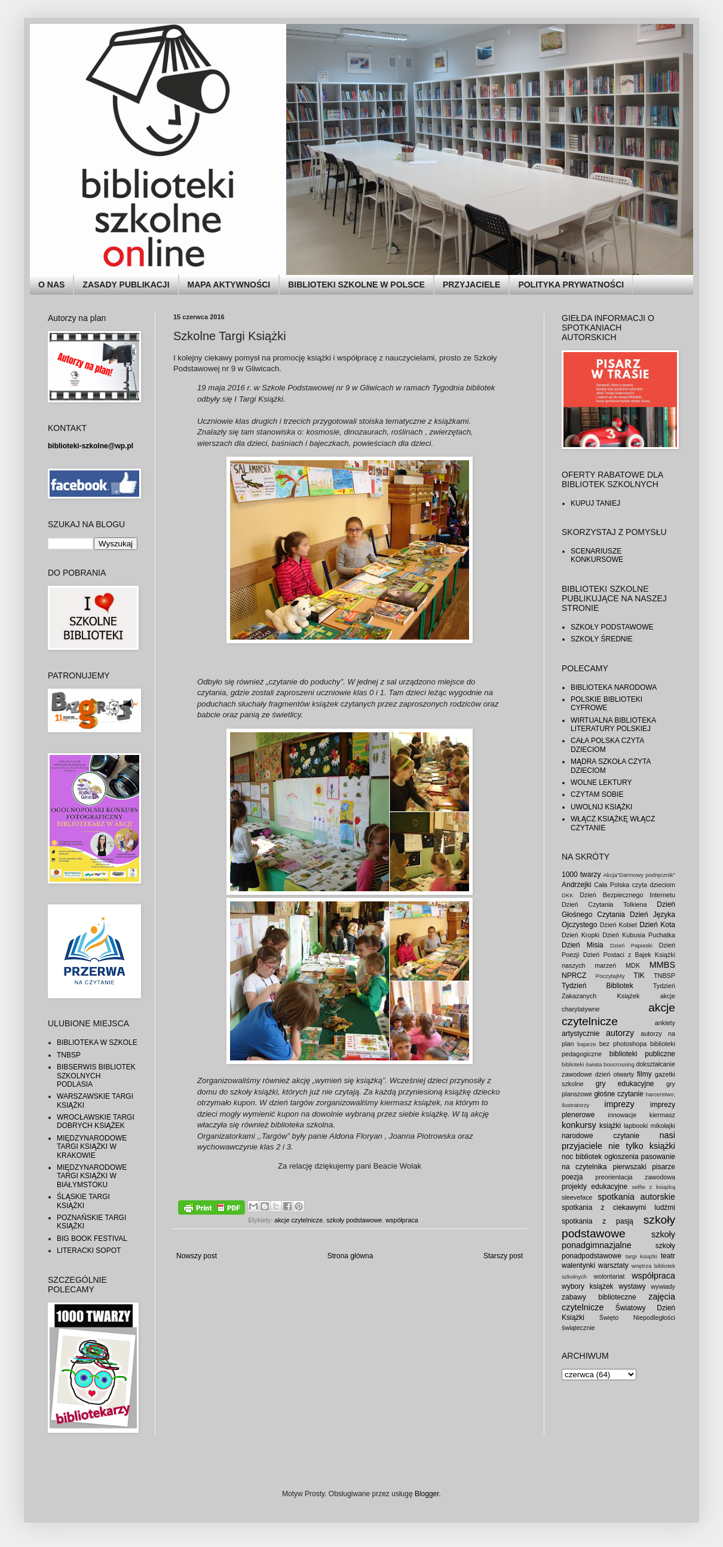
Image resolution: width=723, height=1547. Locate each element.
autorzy (620, 1033)
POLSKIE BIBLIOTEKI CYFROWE (606, 703)
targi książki (641, 1256)
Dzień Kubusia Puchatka (638, 934)
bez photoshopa (623, 1043)
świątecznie (578, 1327)
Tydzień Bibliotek (597, 986)
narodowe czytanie (600, 1136)
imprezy (619, 1104)
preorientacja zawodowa (635, 1177)
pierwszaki (630, 1167)
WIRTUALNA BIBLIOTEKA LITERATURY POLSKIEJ (613, 724)
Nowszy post (196, 1256)
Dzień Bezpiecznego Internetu (627, 894)
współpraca (401, 1220)
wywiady (663, 1286)
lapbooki (636, 1125)
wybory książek (588, 1286)
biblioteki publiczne (642, 1054)
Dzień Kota (657, 925)
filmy (644, 1074)
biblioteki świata (582, 1064)
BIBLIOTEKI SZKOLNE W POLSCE (356, 284)
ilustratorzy (575, 1105)
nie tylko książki (641, 1146)
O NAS (51, 284)
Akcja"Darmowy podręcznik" (639, 875)
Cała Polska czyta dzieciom (634, 884)
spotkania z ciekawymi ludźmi (618, 1207)
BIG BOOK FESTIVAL (92, 1238)
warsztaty (613, 1265)
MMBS (662, 965)
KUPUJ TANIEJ (595, 503)
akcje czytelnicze (298, 1220)
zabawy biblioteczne (599, 1297)
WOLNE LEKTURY (601, 782)
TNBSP (69, 1055)
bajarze (586, 1044)
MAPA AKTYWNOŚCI (229, 284)
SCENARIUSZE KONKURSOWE (597, 555)
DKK (568, 895)
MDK (633, 965)
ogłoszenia (621, 1156)
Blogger (427, 1494)
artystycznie (580, 1033)
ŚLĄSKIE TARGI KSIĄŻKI (83, 1201)
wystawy (631, 1286)
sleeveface (577, 1197)
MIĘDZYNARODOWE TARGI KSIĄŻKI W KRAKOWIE (92, 1147)
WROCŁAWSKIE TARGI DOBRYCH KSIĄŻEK (95, 1121)
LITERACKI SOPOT (89, 1250)
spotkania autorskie (636, 1196)
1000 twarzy (581, 874)
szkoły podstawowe (354, 1220)
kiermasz (662, 1114)
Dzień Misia (582, 945)
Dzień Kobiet (618, 924)
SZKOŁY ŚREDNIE (602, 639)
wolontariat (608, 1276)
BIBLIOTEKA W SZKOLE (97, 1042)
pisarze (663, 1167)
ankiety (665, 1022)
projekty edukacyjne (594, 1186)
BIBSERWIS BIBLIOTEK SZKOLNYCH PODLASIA (96, 1076)
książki (610, 1125)
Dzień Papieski (631, 945)
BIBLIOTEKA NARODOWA (614, 687)
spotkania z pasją (597, 1221)
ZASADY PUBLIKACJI (125, 284)
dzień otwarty (614, 1074)
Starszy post (503, 1256)
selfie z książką (653, 1187)
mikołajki (663, 1125)
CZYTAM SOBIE (597, 794)
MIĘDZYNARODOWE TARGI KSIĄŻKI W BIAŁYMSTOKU (92, 1176)
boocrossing (619, 1064)
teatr (668, 1256)
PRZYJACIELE (471, 284)
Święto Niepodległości (637, 1317)
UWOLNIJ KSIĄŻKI (601, 807)
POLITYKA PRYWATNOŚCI (571, 284)
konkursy (579, 1125)
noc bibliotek (582, 1156)
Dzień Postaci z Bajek (617, 954)
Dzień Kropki (580, 934)
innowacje (622, 1114)
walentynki (578, 1265)
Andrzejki (576, 884)
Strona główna (350, 1256)
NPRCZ (574, 975)
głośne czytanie (619, 1094)
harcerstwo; (660, 1094)
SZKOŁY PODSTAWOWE (612, 627)
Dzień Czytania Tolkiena (604, 904)
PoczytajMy (610, 976)
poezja (572, 1177)
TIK (639, 975)
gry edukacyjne (625, 1084)
